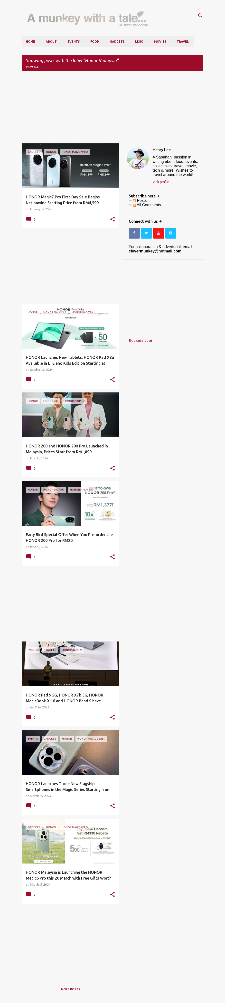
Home (30, 41)
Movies (160, 41)
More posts (70, 989)
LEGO (139, 41)
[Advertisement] (112, 109)
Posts (140, 200)
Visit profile (161, 182)
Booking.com (140, 340)
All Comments (147, 205)
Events (73, 41)
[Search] (200, 15)
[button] (112, 219)
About (51, 41)
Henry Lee (162, 150)
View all (32, 66)
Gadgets (117, 41)
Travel (183, 41)
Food (94, 41)
